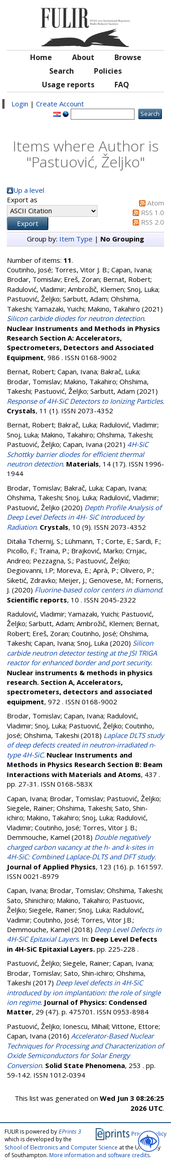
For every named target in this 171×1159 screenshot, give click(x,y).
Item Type (76, 238)
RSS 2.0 (152, 221)
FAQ (121, 85)
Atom (155, 202)
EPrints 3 (69, 1131)
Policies (108, 71)
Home (41, 57)
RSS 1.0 (152, 212)
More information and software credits (99, 1155)
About (83, 57)
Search (61, 71)
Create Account (60, 103)
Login (19, 103)
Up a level (28, 190)
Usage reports (68, 85)
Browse (127, 57)
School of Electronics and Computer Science (61, 1147)
